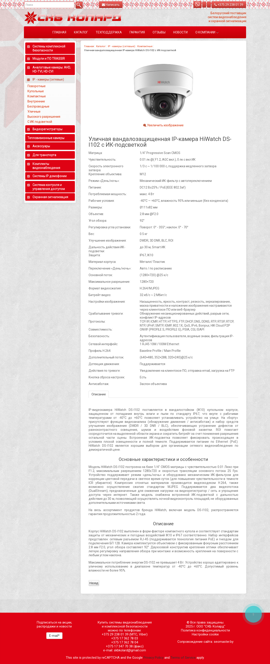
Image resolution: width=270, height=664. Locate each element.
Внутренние (36, 101)
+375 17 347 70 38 (119, 646)
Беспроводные (38, 106)
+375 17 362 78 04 (124, 642)
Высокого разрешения (44, 116)
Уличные (34, 111)
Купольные (35, 91)
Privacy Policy (153, 658)
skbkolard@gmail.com (130, 650)
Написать (111, 4)
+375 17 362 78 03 (124, 638)
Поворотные (36, 86)
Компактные (145, 46)
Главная (89, 46)
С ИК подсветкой (40, 121)
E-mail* (54, 635)
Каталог (101, 46)
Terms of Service (183, 658)
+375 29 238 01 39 (228, 4)
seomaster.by (223, 642)
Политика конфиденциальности (205, 630)
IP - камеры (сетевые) (121, 46)
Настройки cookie (205, 634)
